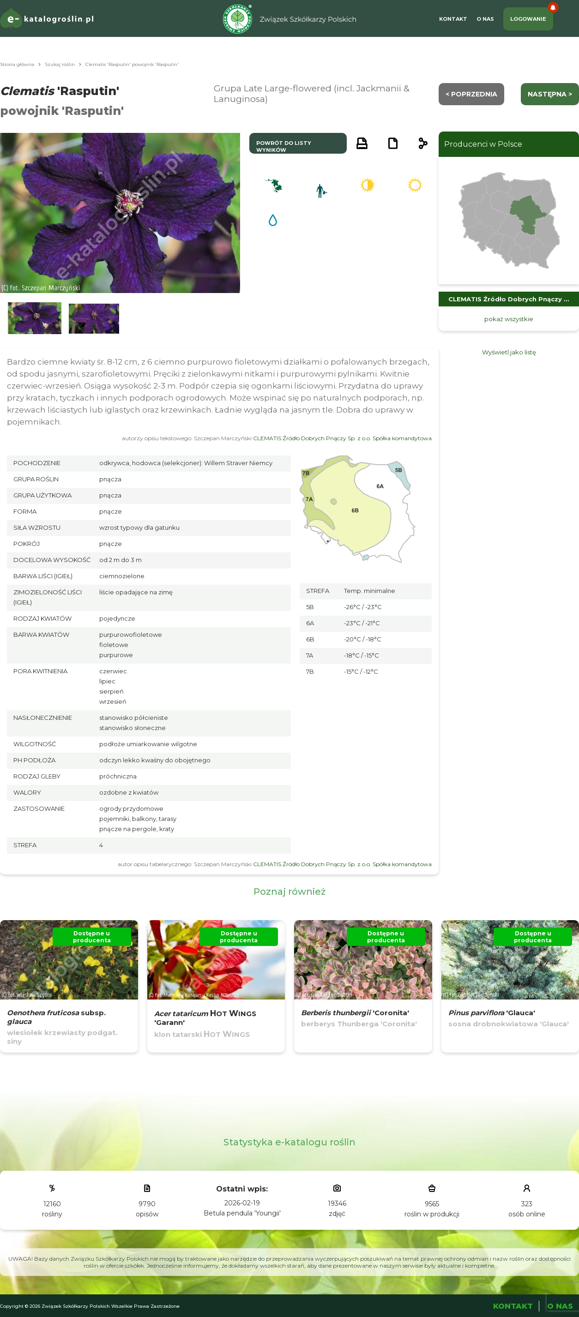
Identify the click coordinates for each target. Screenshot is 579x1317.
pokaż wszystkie (508, 319)
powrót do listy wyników (283, 146)
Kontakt (453, 19)
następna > (550, 94)
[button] (34, 318)
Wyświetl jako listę (509, 352)
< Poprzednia (471, 94)
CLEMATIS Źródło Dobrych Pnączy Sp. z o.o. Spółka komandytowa (342, 438)
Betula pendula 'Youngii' (242, 1213)
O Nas (485, 19)
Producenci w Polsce (483, 144)
